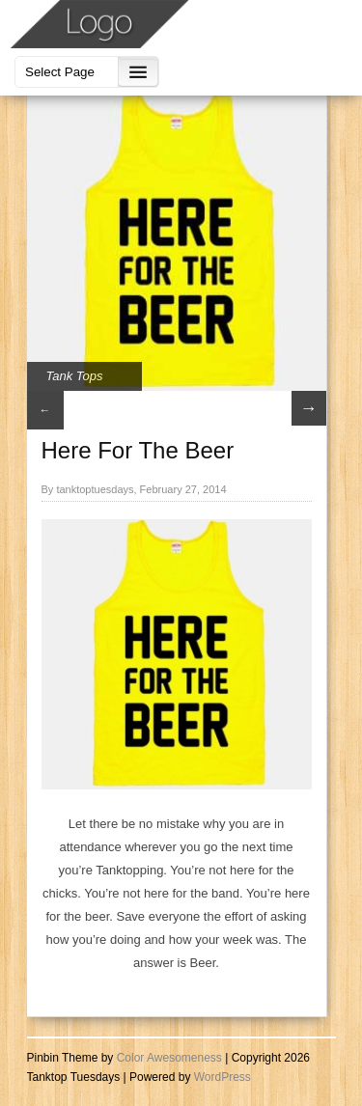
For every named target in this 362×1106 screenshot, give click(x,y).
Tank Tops (74, 376)
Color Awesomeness (169, 1058)
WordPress (222, 1077)
